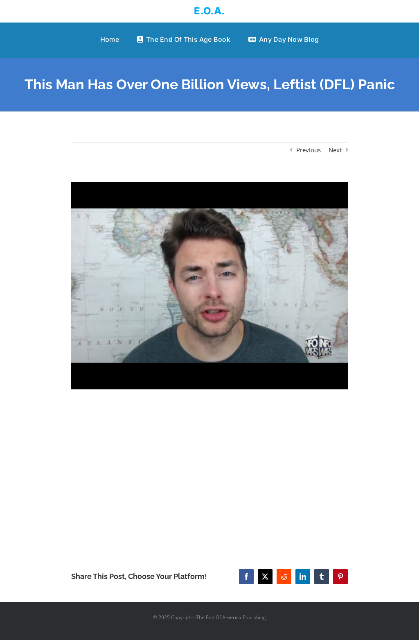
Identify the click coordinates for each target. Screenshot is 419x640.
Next (335, 150)
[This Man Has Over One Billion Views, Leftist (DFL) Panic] (209, 285)
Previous (308, 150)
